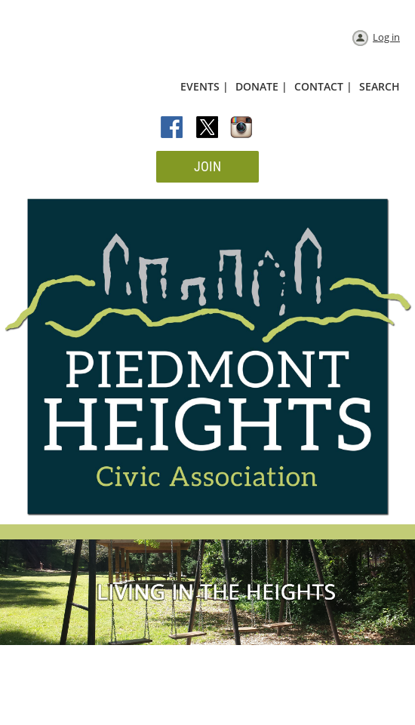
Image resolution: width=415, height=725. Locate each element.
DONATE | (261, 86)
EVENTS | (204, 86)
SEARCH (379, 86)
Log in (386, 37)
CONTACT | (323, 86)
